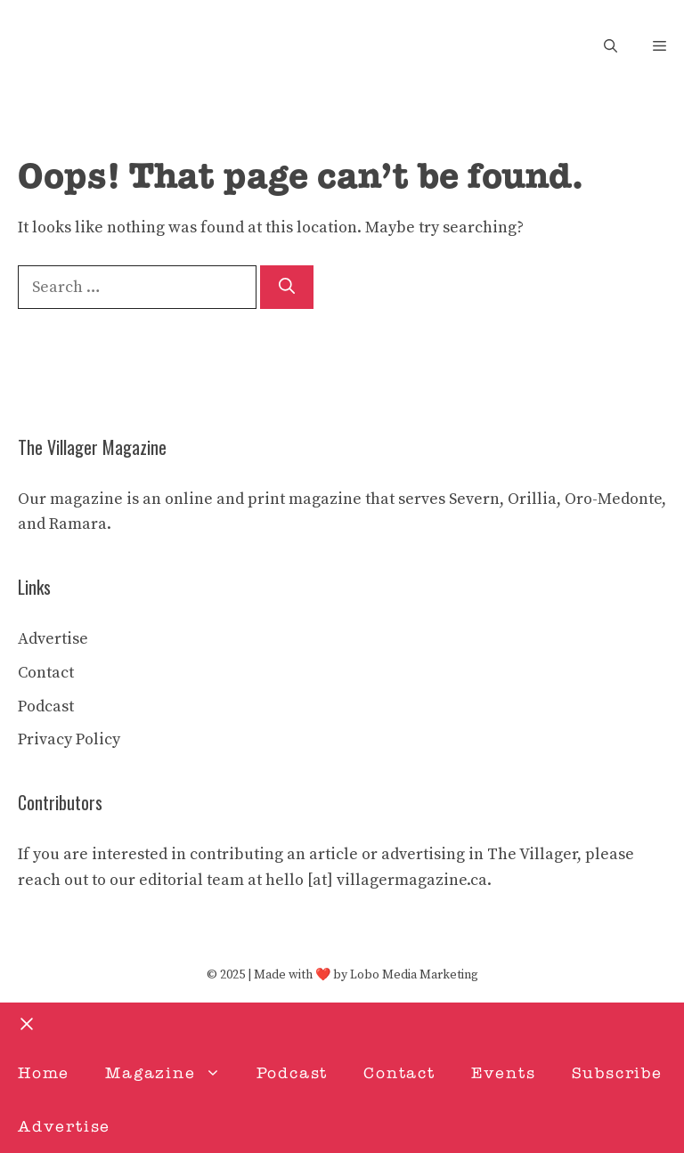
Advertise (53, 639)
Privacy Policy (69, 739)
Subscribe (617, 1073)
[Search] (287, 287)
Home (43, 1073)
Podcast (46, 706)
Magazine (171, 1073)
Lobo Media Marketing (414, 975)
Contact (46, 672)
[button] (610, 46)
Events (503, 1073)
